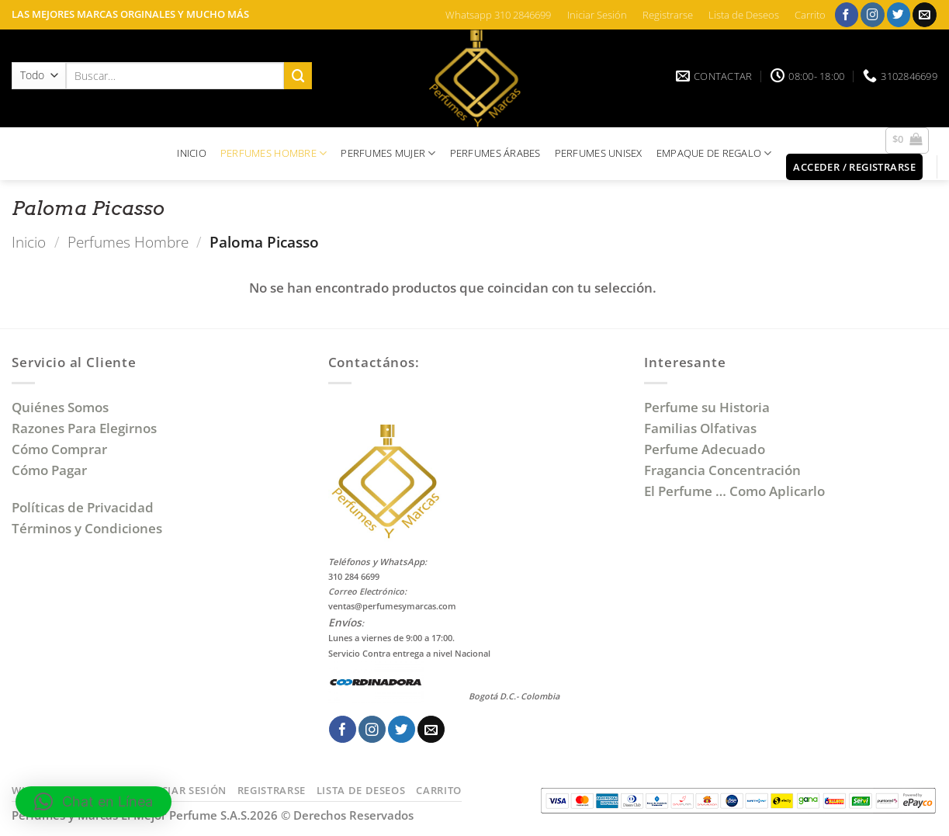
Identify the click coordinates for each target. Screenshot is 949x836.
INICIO (191, 153)
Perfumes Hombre (128, 241)
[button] (907, 140)
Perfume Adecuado (706, 449)
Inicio (29, 241)
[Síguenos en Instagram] (873, 14)
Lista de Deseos (743, 15)
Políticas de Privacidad (83, 507)
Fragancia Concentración (724, 470)
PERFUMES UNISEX (598, 153)
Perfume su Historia (707, 407)
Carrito (810, 15)
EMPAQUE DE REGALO (714, 153)
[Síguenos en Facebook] (847, 14)
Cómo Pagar (49, 470)
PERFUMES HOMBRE (273, 153)
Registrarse (667, 15)
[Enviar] (298, 75)
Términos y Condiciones (87, 528)
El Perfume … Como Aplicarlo (734, 491)
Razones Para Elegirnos (87, 428)
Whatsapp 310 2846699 (498, 15)
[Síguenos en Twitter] (899, 14)
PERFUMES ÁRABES (495, 153)
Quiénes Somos (63, 407)
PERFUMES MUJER (388, 153)
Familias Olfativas (700, 428)
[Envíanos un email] (925, 14)
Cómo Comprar (61, 449)
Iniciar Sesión (597, 15)
